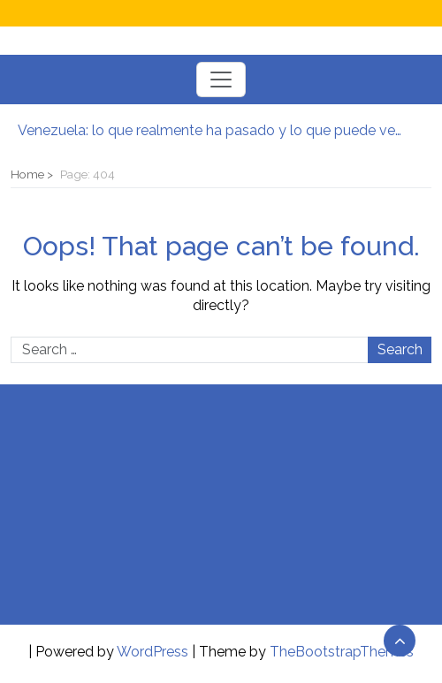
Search (400, 349)
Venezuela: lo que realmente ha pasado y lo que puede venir (212, 130)
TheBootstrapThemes (342, 651)
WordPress (152, 651)
